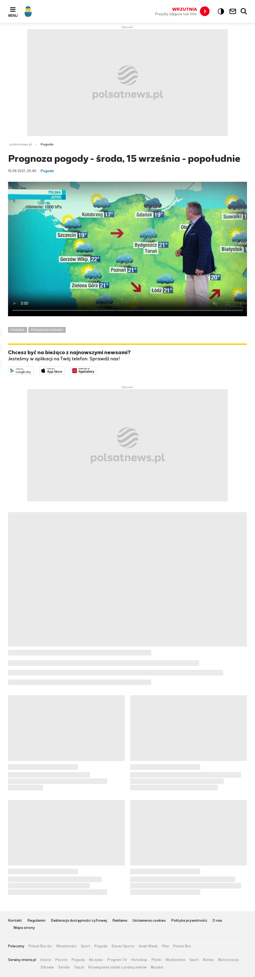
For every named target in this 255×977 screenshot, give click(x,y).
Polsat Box (182, 946)
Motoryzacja (228, 960)
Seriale (64, 967)
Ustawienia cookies (149, 920)
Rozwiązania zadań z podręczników (117, 967)
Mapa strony (24, 928)
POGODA (17, 330)
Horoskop (139, 960)
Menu (13, 15)
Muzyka (157, 967)
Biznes (208, 960)
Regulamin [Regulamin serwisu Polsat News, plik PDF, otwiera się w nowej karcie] (36, 920)
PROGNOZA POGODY (47, 330)
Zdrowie (47, 967)
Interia (45, 960)
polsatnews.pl (21, 144)
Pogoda (100, 946)
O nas (217, 920)
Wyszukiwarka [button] (244, 11)
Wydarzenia (175, 960)
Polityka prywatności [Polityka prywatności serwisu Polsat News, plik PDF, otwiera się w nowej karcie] (189, 920)
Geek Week (148, 946)
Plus (165, 946)
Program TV (117, 960)
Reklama (119, 920)
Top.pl (79, 967)
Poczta (61, 960)
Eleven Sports (123, 946)
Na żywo (96, 960)
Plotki (156, 960)
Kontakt (15, 920)
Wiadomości (66, 946)
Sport (85, 946)
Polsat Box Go (40, 946)
